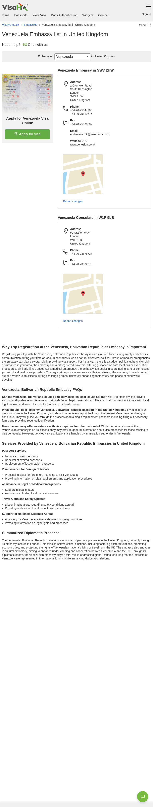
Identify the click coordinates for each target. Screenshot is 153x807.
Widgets (87, 15)
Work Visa (39, 15)
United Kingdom (102, 56)
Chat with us (35, 45)
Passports (20, 15)
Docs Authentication (64, 15)
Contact (103, 15)
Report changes (73, 201)
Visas (5, 15)
